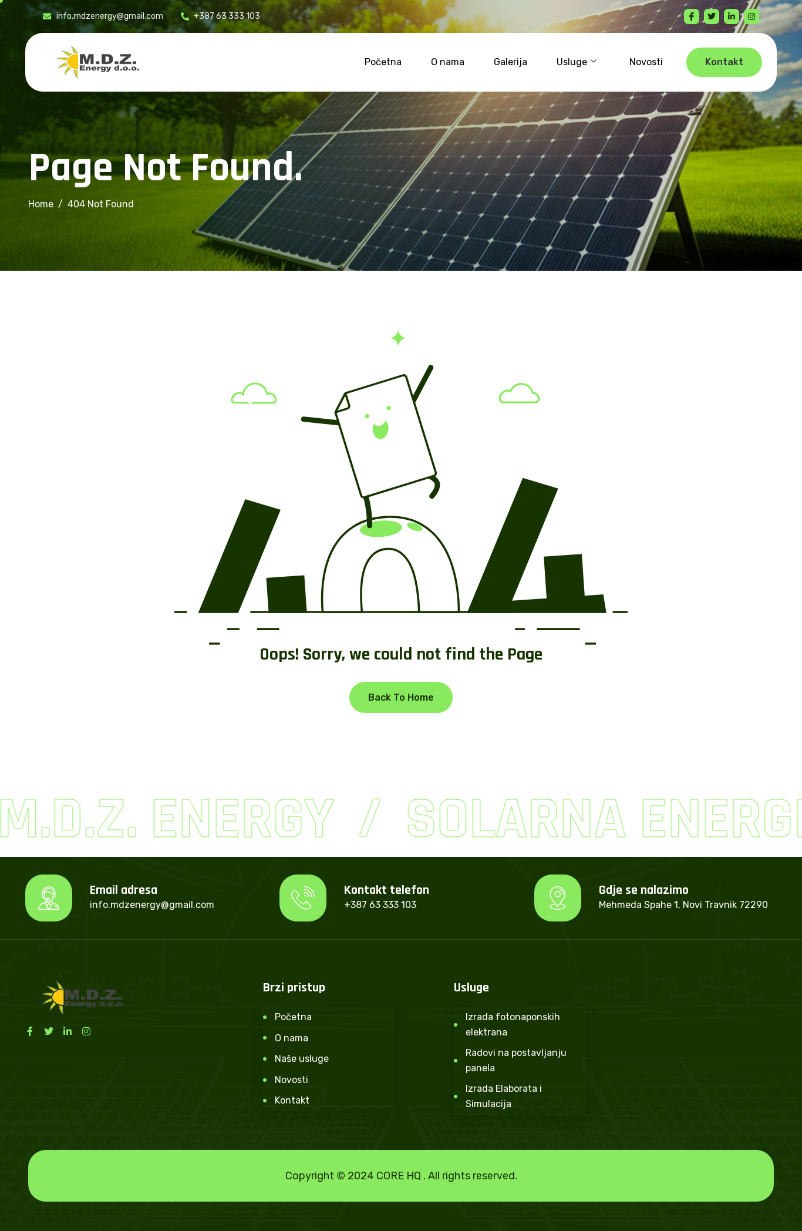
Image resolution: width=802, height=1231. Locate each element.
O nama (447, 62)
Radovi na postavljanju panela (516, 1060)
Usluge (577, 62)
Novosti (646, 62)
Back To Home (401, 697)
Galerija (510, 62)
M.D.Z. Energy (169, 819)
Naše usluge (302, 1058)
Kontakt (292, 1100)
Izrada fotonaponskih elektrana (513, 1024)
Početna (383, 62)
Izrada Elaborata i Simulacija (504, 1096)
